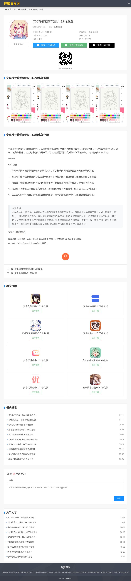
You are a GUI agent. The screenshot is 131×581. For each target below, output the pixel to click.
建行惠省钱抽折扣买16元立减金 (22, 430)
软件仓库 (23, 9)
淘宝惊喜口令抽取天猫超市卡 (21, 434)
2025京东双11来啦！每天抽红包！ (23, 420)
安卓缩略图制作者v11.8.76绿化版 (29, 269)
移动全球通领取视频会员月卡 (21, 459)
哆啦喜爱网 (43, 239)
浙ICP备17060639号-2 (65, 578)
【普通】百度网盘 (46, 45)
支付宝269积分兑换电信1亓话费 (22, 454)
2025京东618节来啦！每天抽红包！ (24, 439)
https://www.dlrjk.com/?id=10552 (32, 243)
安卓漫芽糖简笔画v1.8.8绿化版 (53, 21)
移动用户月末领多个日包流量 (21, 425)
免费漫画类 (33, 9)
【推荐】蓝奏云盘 (76, 46)
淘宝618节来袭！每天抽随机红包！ (23, 444)
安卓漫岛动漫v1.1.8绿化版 (26, 273)
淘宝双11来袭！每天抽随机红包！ (23, 415)
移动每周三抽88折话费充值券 (19, 557)
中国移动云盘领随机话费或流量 (22, 449)
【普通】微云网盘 (105, 46)
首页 (15, 9)
